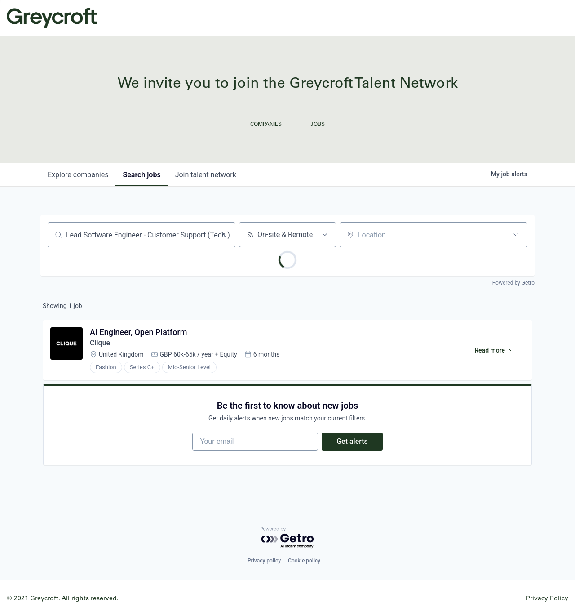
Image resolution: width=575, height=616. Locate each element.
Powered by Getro (513, 283)
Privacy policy (264, 561)
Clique (100, 343)
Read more (497, 352)
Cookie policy (304, 561)
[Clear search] (224, 235)
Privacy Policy (547, 598)
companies (78, 174)
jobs (141, 174)
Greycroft (52, 18)
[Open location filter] (516, 235)
